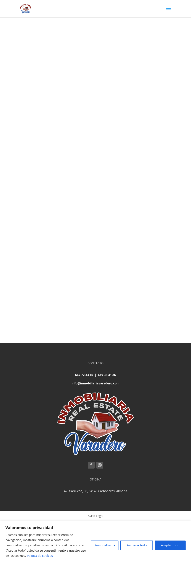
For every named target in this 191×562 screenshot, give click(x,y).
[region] (95, 541)
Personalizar (103, 545)
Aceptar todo (170, 545)
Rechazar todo (136, 545)
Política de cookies (40, 556)
